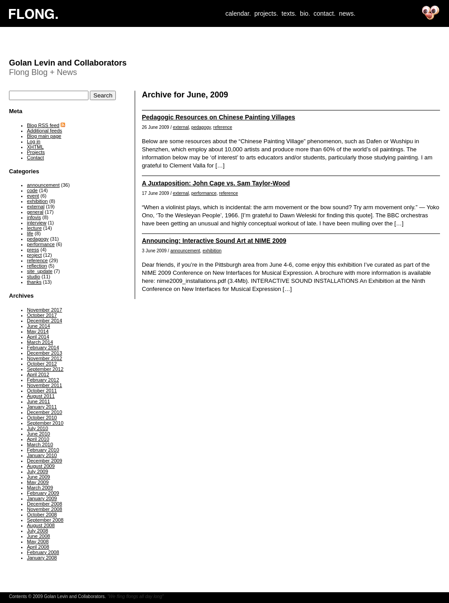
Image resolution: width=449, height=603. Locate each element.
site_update (40, 271)
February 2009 (43, 493)
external (181, 127)
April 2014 (38, 336)
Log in (33, 141)
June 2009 (38, 477)
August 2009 (41, 466)
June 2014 (38, 326)
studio (33, 276)
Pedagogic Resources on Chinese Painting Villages (218, 117)
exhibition (211, 250)
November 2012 (44, 358)
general (35, 212)
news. (347, 13)
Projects (36, 152)
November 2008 (44, 509)
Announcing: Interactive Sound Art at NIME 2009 (214, 240)
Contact (35, 157)
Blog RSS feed (43, 125)
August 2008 (41, 525)
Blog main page (44, 136)
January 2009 (42, 498)
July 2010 (37, 428)
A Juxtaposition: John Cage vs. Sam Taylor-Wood (216, 183)
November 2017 (44, 310)
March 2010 (40, 444)
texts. (289, 13)
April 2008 (38, 547)
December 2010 (44, 412)
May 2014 (37, 331)
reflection (37, 265)
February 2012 (43, 380)
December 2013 (44, 353)
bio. (305, 13)
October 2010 (42, 417)
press (33, 249)
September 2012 (45, 369)
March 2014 (40, 342)
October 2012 (42, 363)
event (33, 195)
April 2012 (38, 374)
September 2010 (45, 423)
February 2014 (43, 347)
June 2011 (38, 401)
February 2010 (43, 450)
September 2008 (45, 520)
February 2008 (43, 552)
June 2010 (38, 433)
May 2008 (37, 541)
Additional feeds (44, 130)
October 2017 (42, 315)
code (32, 190)
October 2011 (42, 390)
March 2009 (40, 487)
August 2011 (41, 396)
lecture (34, 228)
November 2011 (44, 385)
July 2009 (37, 471)
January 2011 (42, 406)
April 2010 (38, 439)
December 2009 (44, 460)
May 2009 (37, 482)
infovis (34, 217)
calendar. (238, 13)
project (34, 255)
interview (36, 222)
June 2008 (38, 536)
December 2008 (44, 503)
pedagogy (201, 127)
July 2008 (37, 530)
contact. (324, 13)
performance (203, 193)
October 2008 (42, 514)
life (30, 233)
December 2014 (44, 320)
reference (222, 127)
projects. (266, 13)
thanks (34, 282)
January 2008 (42, 557)
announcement (185, 250)
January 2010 (42, 455)
